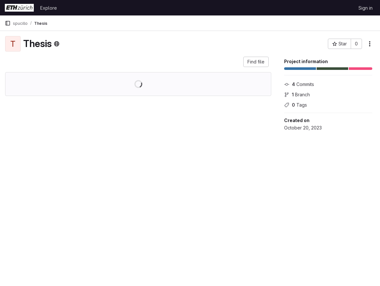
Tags (295, 105)
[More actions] (370, 44)
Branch (297, 94)
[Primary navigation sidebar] (8, 23)
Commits (299, 84)
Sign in (365, 8)
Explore (48, 8)
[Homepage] (19, 8)
